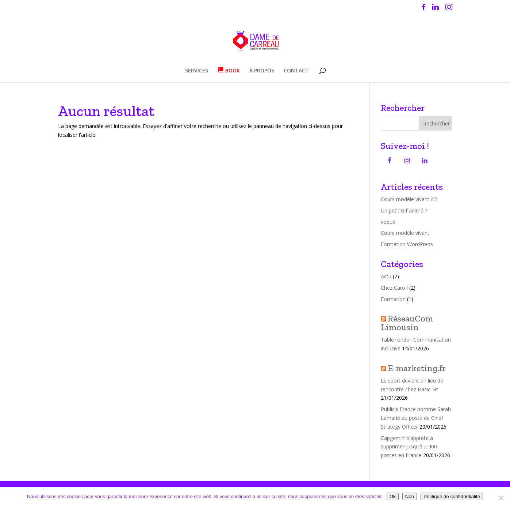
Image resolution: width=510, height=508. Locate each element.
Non (409, 496)
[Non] (501, 497)
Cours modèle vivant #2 (409, 199)
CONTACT (296, 71)
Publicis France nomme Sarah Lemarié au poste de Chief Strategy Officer (416, 418)
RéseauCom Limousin (407, 322)
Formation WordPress (407, 244)
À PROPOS (261, 71)
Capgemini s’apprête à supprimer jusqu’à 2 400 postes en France (409, 446)
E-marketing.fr (417, 368)
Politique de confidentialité (451, 496)
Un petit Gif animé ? (404, 210)
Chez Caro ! (394, 287)
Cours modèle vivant (405, 232)
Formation (393, 299)
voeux (388, 221)
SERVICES (196, 71)
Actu (386, 276)
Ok (393, 496)
